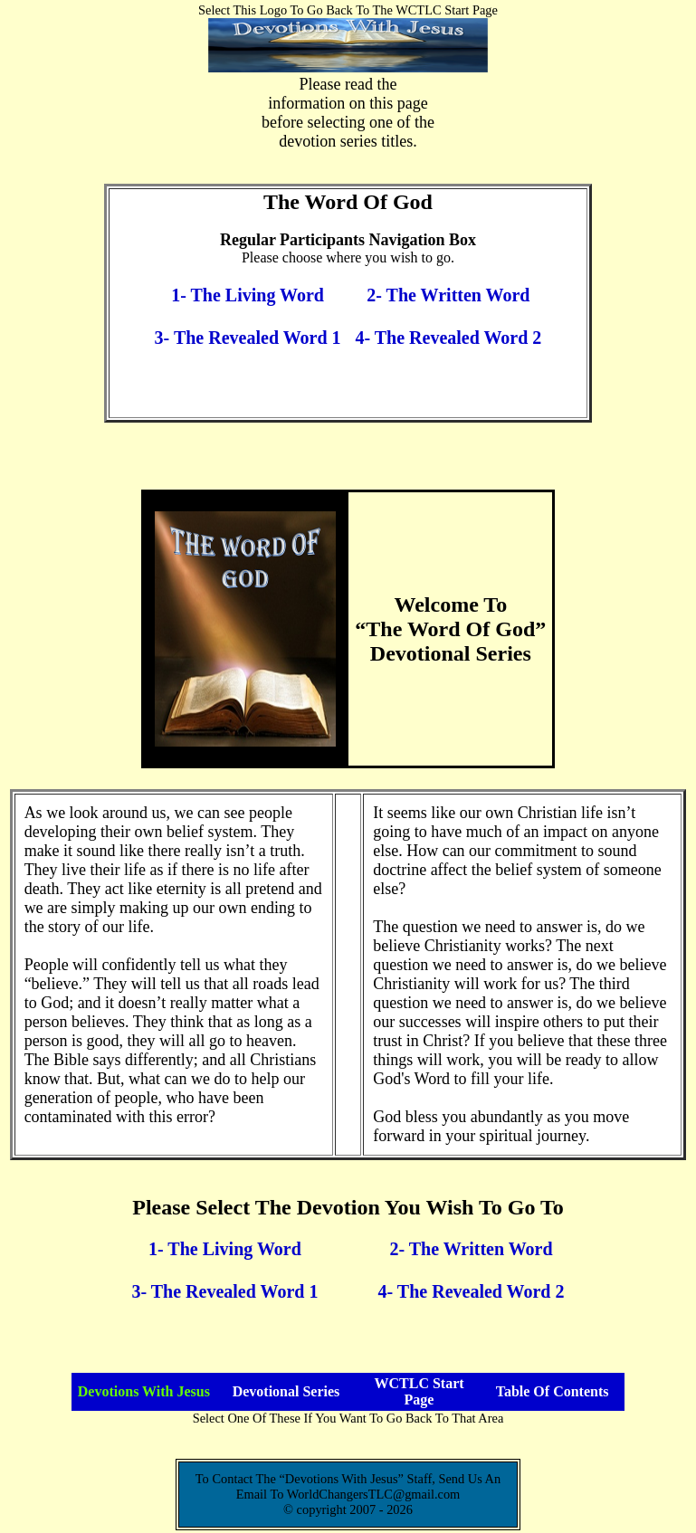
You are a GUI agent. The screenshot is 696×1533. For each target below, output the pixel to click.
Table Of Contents (552, 1391)
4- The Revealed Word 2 (448, 338)
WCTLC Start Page (418, 1391)
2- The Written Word (448, 295)
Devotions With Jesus (144, 1391)
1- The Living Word (247, 295)
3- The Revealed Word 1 (248, 338)
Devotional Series (286, 1391)
